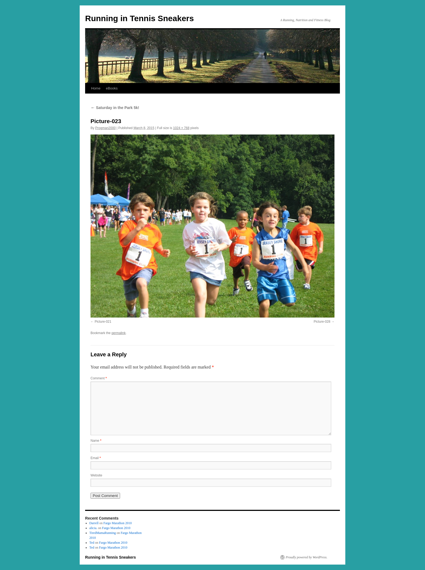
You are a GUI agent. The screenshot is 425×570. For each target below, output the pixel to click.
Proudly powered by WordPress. (306, 557)
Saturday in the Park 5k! (115, 107)
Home (96, 88)
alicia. (93, 528)
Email (96, 458)
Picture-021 (103, 322)
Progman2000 (105, 128)
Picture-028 (322, 322)
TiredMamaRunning (102, 533)
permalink (118, 333)
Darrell (94, 523)
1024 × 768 (181, 128)
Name (96, 441)
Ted (91, 543)
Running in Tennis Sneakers (139, 18)
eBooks (112, 88)
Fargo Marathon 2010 (118, 523)
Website (96, 475)
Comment (99, 378)
